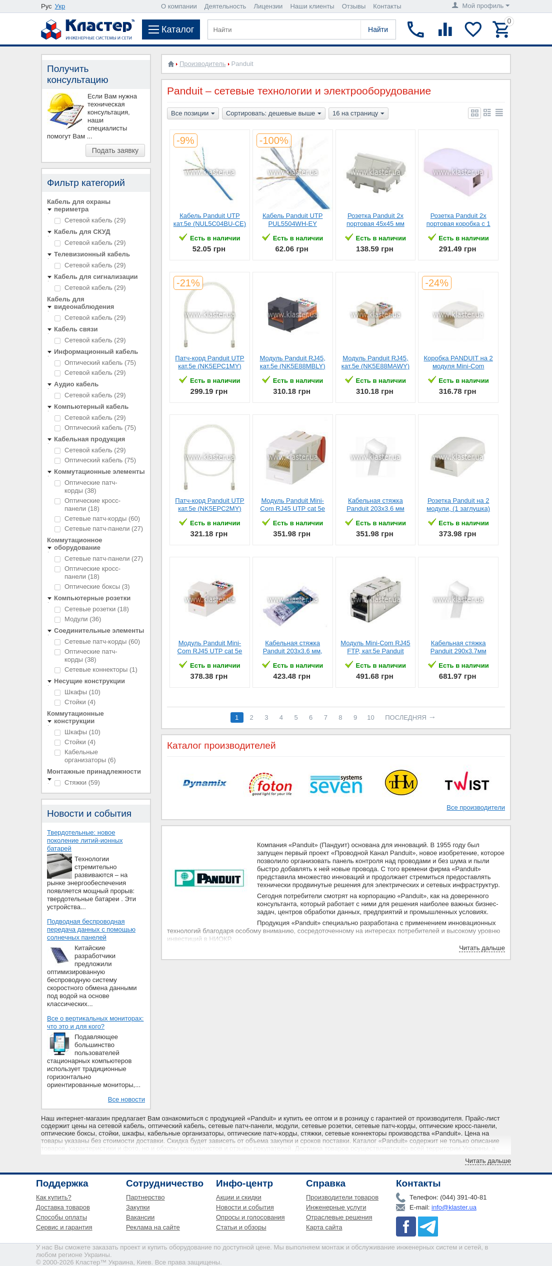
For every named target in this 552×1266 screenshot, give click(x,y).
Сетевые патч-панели (98, 528)
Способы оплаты (61, 1217)
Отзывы (354, 6)
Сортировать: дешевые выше (274, 113)
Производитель (203, 63)
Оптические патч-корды (86, 486)
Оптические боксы (92, 586)
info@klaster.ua (454, 1207)
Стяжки (77, 782)
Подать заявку (115, 150)
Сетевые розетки (91, 609)
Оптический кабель (95, 362)
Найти (378, 29)
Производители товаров (342, 1197)
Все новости (126, 1099)
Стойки (75, 702)
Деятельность (225, 6)
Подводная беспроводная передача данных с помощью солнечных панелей (91, 929)
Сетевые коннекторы (96, 669)
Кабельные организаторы (85, 756)
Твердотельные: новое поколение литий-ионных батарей (85, 840)
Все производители (475, 807)
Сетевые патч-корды (97, 518)
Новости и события (245, 1207)
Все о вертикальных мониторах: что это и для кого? (95, 1022)
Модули (77, 619)
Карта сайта (324, 1227)
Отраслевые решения (339, 1217)
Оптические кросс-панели (87, 504)
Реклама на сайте (153, 1227)
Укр (60, 6)
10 (370, 717)
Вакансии (140, 1217)
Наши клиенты (312, 6)
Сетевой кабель (90, 220)
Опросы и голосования (250, 1217)
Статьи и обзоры (241, 1227)
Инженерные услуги (336, 1207)
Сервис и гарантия (64, 1227)
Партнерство (145, 1197)
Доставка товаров (63, 1207)
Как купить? (54, 1197)
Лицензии (268, 6)
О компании (179, 6)
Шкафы (77, 692)
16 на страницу (358, 113)
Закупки (138, 1207)
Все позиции (193, 113)
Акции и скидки (239, 1197)
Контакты (387, 6)
